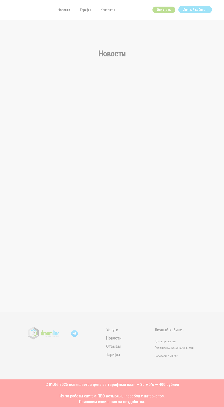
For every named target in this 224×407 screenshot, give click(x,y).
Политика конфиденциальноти (174, 347)
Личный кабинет (195, 10)
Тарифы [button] (85, 10)
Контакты (108, 10)
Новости (64, 10)
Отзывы (113, 346)
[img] (25, 8)
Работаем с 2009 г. (166, 356)
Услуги (112, 329)
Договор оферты (165, 341)
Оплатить (164, 10)
